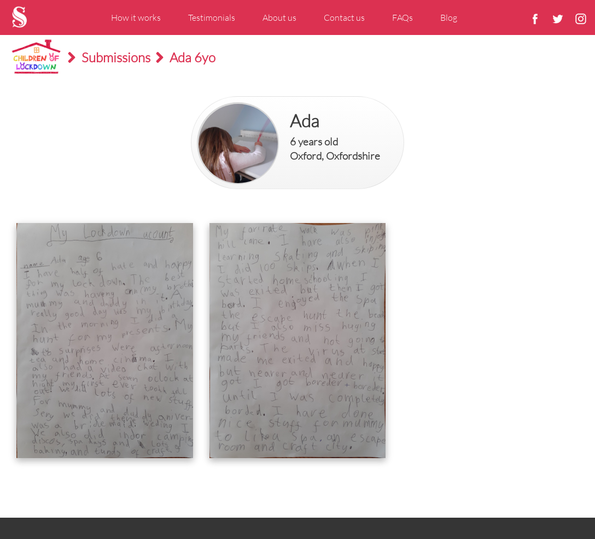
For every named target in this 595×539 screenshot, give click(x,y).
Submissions (115, 57)
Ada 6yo (192, 57)
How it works (136, 17)
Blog (448, 17)
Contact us (344, 17)
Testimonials (211, 17)
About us (279, 17)
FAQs (402, 17)
